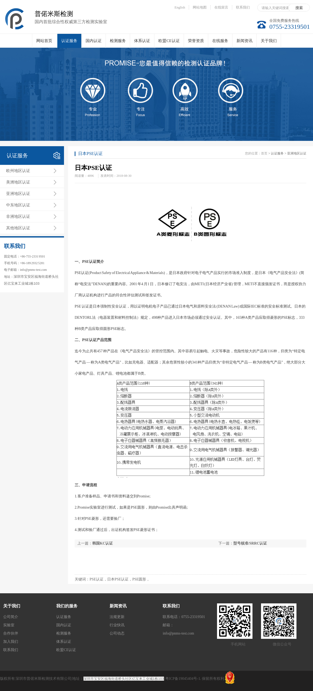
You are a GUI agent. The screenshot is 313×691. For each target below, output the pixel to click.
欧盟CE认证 (168, 41)
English (180, 7)
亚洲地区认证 (18, 193)
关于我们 (269, 41)
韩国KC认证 (102, 543)
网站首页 (44, 41)
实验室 (8, 625)
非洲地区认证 (18, 216)
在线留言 (221, 7)
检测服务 (118, 41)
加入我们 (10, 642)
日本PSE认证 (90, 153)
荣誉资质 (196, 41)
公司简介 (10, 617)
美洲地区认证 (18, 182)
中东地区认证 (18, 205)
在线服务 (220, 41)
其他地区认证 (18, 228)
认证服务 (69, 43)
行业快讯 (117, 625)
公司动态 (117, 633)
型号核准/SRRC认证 (250, 543)
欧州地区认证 (18, 171)
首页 (264, 153)
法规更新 (117, 617)
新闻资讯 (244, 41)
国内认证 (94, 41)
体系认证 (142, 41)
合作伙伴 (10, 633)
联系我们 (243, 7)
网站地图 (200, 7)
